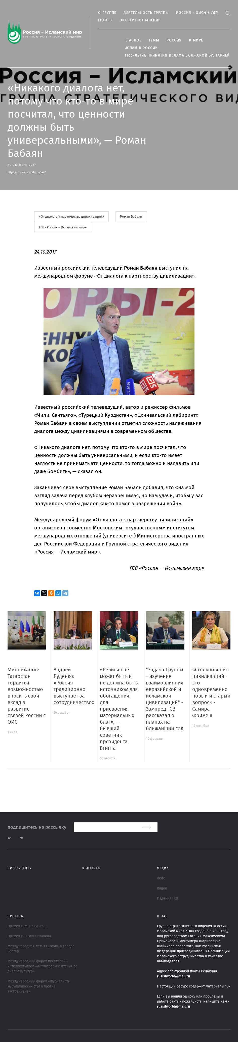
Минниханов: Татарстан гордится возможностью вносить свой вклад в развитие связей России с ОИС (27, 696)
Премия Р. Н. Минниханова (29, 936)
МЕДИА (163, 868)
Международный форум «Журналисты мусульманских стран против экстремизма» (39, 986)
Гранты (105, 20)
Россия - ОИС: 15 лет (197, 13)
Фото (161, 878)
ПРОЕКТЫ (16, 916)
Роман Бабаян (131, 216)
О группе (107, 13)
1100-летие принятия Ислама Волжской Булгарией (177, 55)
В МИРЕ (196, 40)
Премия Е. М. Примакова (28, 926)
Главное (133, 40)
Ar (215, 13)
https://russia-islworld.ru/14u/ (27, 172)
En (203, 13)
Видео (162, 888)
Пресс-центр (20, 868)
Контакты (91, 868)
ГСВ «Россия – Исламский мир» (63, 227)
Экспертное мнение (140, 20)
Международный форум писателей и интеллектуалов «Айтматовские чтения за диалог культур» (42, 966)
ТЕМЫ (154, 40)
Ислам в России (141, 48)
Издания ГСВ (167, 898)
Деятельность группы (146, 13)
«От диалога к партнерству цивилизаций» (71, 216)
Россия (174, 40)
